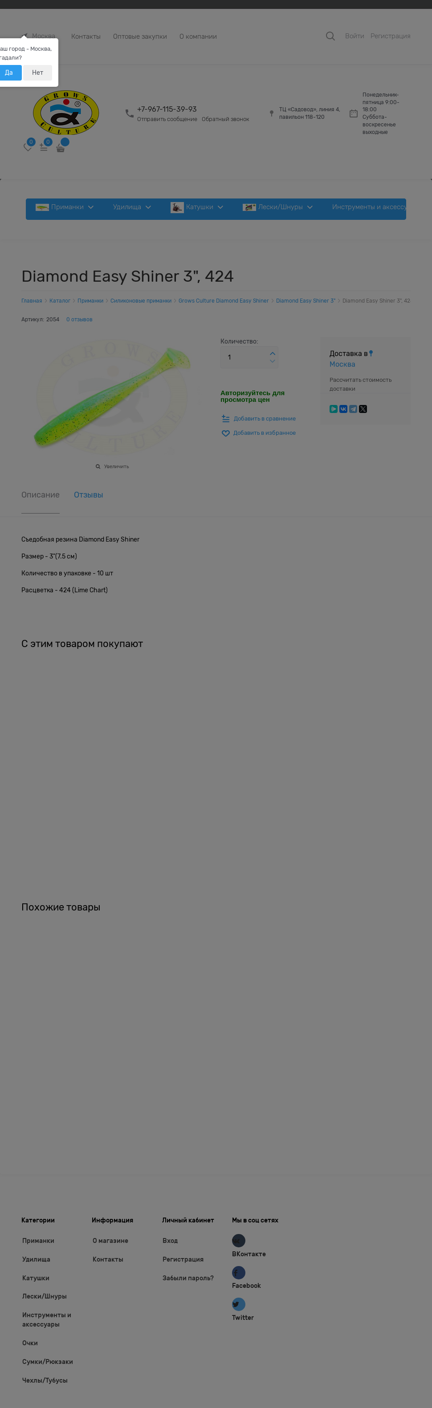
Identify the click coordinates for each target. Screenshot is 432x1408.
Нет (37, 72)
